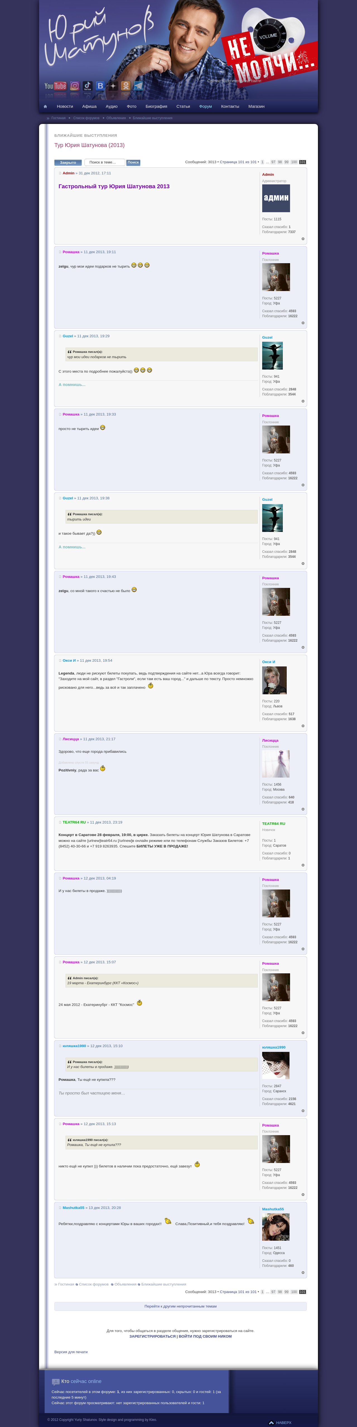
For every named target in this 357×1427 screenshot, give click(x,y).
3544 (292, 394)
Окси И (69, 660)
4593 (292, 311)
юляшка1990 (74, 1046)
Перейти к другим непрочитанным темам (180, 1306)
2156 (292, 1099)
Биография (156, 106)
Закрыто (70, 162)
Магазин (257, 106)
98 (280, 162)
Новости (65, 106)
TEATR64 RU (74, 822)
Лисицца (71, 739)
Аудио (111, 106)
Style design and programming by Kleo (127, 1420)
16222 (292, 316)
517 (291, 714)
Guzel (68, 336)
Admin (68, 173)
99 (287, 162)
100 (294, 162)
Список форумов (86, 118)
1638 (292, 719)
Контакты (230, 106)
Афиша (89, 106)
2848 (292, 389)
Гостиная (59, 118)
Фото (131, 106)
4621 (292, 1104)
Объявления (116, 118)
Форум (205, 106)
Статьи (183, 106)
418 (291, 802)
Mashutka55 (74, 1208)
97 (273, 162)
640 (291, 797)
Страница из (238, 162)
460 (291, 1266)
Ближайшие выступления (152, 118)
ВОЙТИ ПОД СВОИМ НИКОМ (205, 1336)
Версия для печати (71, 1352)
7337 (292, 232)
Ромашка (71, 252)
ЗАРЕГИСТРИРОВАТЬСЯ (152, 1336)
